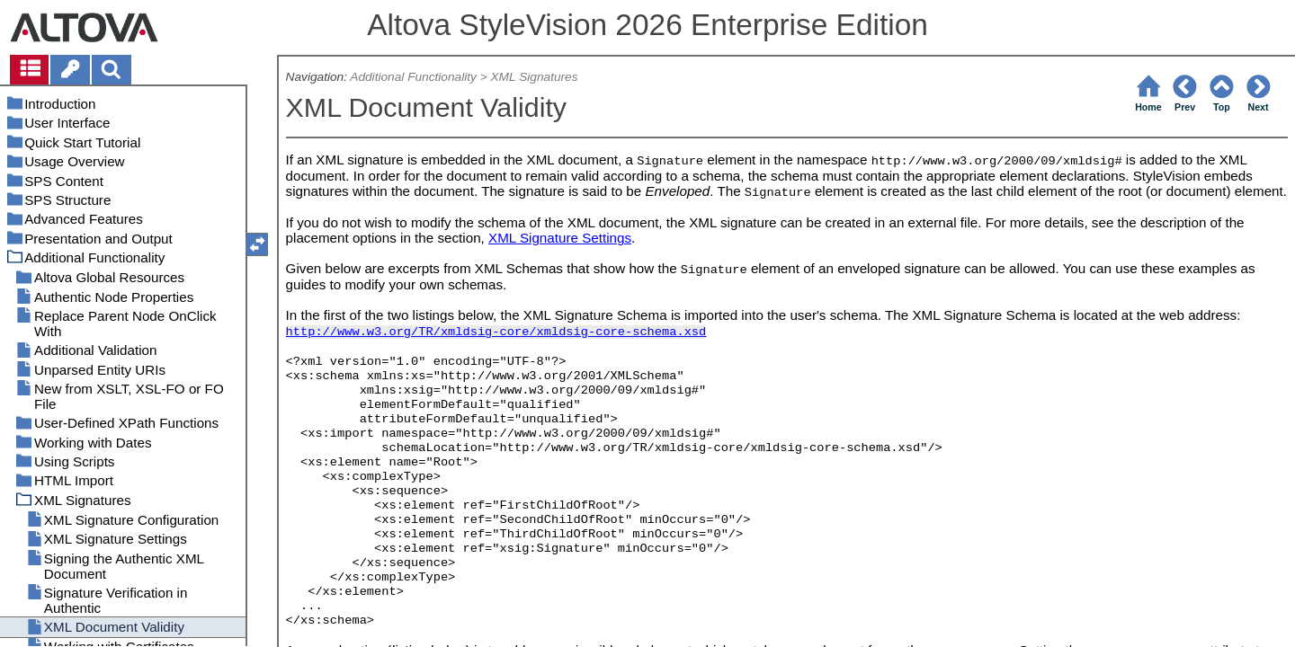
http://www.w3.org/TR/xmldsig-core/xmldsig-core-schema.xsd (496, 332)
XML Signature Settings (559, 237)
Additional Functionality (413, 77)
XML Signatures (534, 77)
